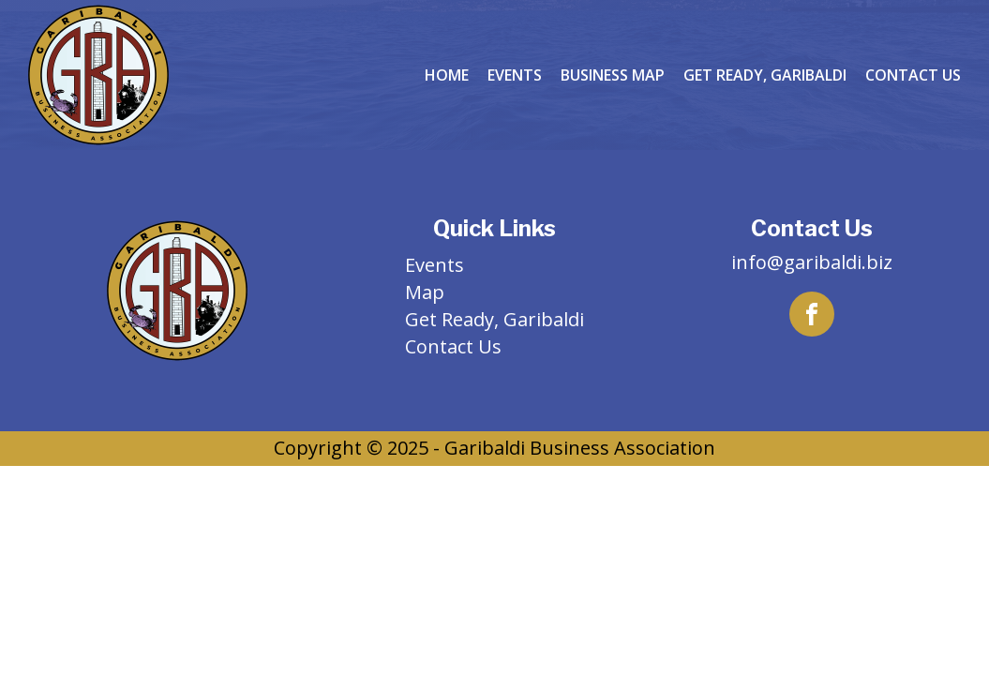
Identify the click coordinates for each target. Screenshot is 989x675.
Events (514, 75)
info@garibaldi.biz (811, 262)
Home (447, 75)
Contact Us (913, 75)
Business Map (613, 75)
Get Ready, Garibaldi (765, 75)
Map (424, 292)
